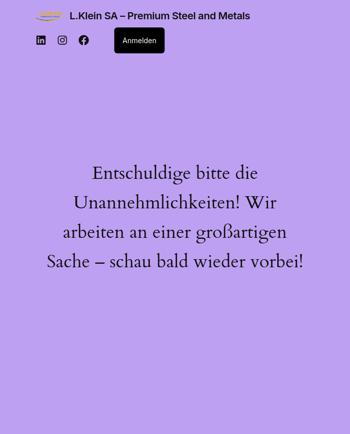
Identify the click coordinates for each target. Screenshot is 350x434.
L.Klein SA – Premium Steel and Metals (160, 16)
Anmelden (140, 40)
